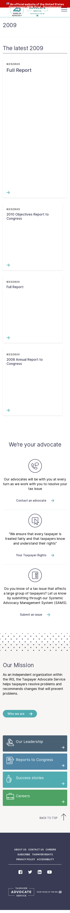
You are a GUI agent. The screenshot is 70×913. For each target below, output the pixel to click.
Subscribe (23, 854)
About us (20, 849)
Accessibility (45, 859)
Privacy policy (25, 859)
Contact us (36, 849)
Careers (51, 849)
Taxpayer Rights (42, 854)
